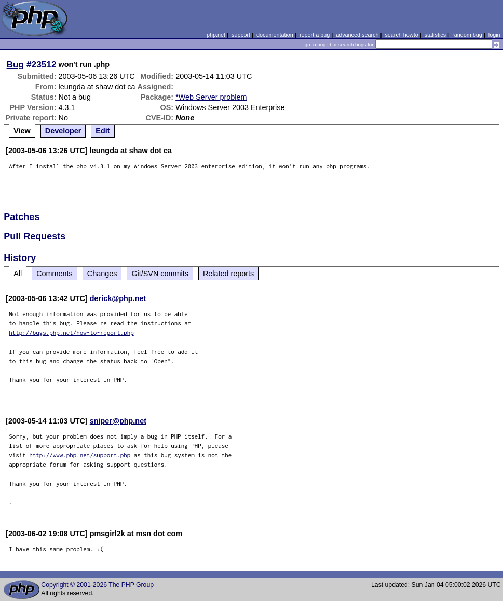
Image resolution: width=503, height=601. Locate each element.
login (494, 35)
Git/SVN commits (159, 273)
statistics (435, 35)
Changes (102, 273)
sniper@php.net (118, 421)
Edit (103, 131)
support (241, 35)
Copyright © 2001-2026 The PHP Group (97, 585)
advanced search (357, 35)
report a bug (315, 35)
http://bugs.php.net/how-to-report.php (71, 332)
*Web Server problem (211, 97)
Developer (63, 131)
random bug (467, 35)
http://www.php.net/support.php (79, 455)
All (17, 273)
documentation (274, 35)
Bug (15, 64)
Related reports (228, 273)
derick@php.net (118, 298)
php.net (216, 35)
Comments (54, 273)
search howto (401, 35)
